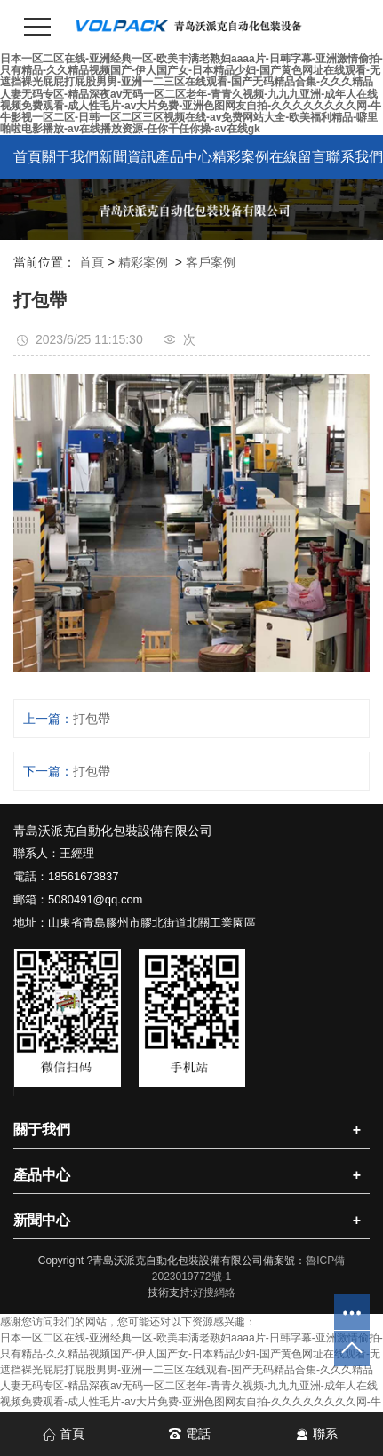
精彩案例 (240, 156)
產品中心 (184, 156)
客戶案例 (210, 262)
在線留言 (297, 156)
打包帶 (91, 719)
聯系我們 (354, 156)
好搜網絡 (214, 1292)
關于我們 (70, 156)
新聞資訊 (127, 156)
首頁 (27, 156)
